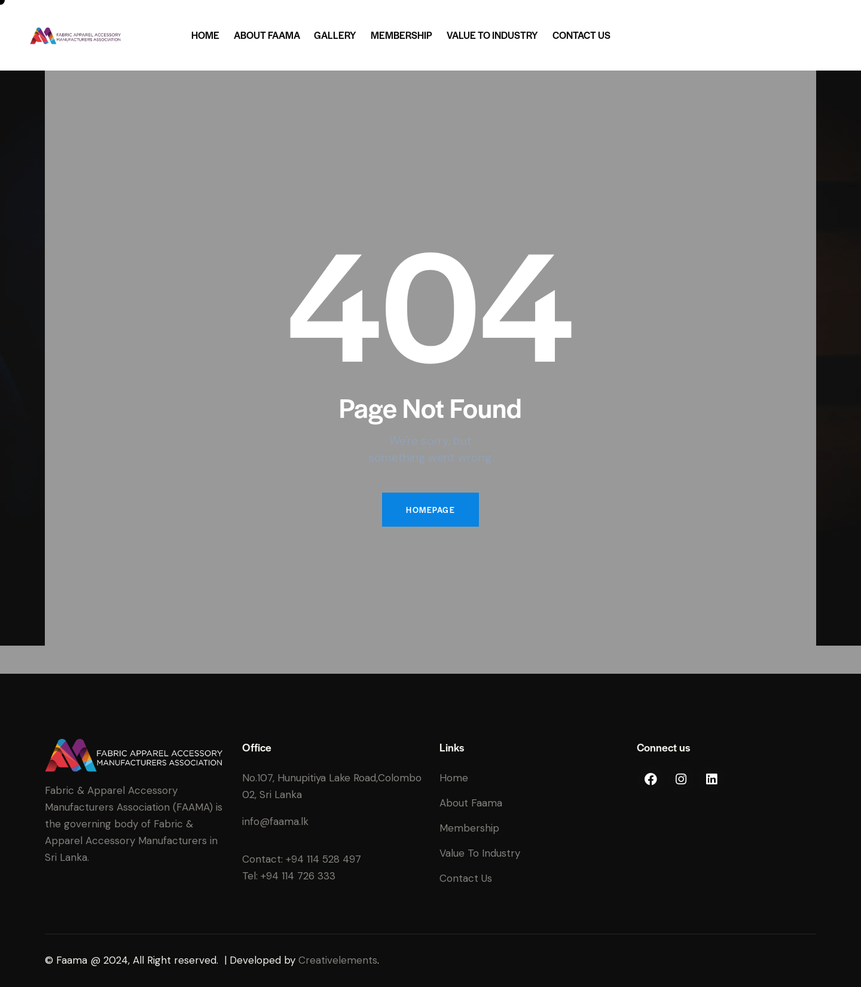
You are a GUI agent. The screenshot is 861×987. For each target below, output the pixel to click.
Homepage (430, 509)
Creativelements (337, 960)
